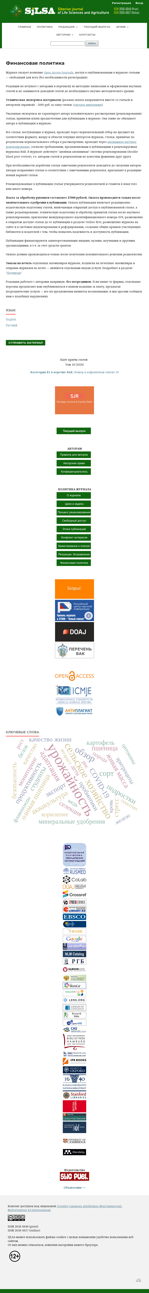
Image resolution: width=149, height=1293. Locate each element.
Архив (121, 26)
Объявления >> (75, 1187)
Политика (45, 26)
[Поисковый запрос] (68, 43)
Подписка (14, 273)
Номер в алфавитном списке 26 (74, 372)
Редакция (67, 26)
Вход (139, 2)
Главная (24, 26)
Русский (11, 325)
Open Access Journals (58, 72)
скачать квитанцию (88, 105)
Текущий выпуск (96, 26)
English (11, 319)
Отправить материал (25, 342)
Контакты (87, 34)
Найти (92, 43)
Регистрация (121, 2)
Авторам (63, 34)
